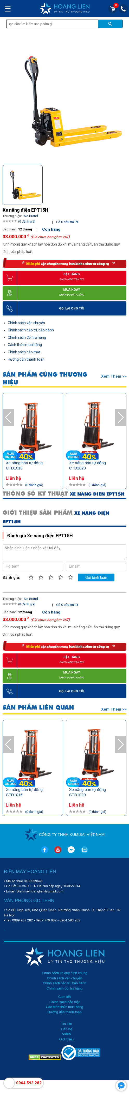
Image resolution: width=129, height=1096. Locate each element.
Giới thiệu (66, 1039)
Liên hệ (66, 1029)
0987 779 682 (46, 920)
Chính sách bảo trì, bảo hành (31, 330)
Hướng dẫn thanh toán (26, 359)
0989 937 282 (22, 920)
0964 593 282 (70, 920)
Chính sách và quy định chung (64, 973)
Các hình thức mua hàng (64, 1007)
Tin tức (66, 1024)
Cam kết (64, 997)
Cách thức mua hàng (25, 345)
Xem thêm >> (113, 376)
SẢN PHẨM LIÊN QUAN (38, 708)
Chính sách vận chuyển (26, 323)
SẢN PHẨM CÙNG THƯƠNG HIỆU (45, 378)
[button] (122, 182)
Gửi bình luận (96, 577)
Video (66, 1034)
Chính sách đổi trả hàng (27, 337)
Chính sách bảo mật (24, 352)
